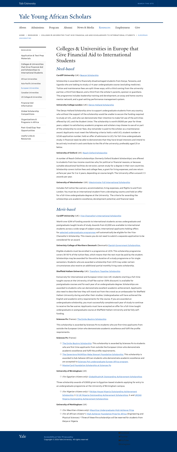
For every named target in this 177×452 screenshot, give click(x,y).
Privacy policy (67, 437)
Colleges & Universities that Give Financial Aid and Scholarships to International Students (88, 35)
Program (53, 28)
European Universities (30, 88)
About (22, 28)
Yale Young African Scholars (56, 16)
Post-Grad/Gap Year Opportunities (31, 129)
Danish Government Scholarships (124, 245)
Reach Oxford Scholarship (95, 153)
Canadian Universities (30, 93)
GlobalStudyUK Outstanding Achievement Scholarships (115, 377)
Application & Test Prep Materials (32, 57)
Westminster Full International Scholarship (109, 182)
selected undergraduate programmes (78, 232)
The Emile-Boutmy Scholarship (91, 319)
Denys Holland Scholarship (101, 105)
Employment (121, 28)
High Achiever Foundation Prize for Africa (107, 414)
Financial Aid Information (27, 104)
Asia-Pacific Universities (31, 84)
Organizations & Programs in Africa (30, 121)
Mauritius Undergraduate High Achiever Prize (112, 410)
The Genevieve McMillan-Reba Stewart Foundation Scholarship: (93, 354)
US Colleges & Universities (31, 97)
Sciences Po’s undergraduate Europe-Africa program (103, 362)
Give (137, 27)
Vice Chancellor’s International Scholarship (100, 216)
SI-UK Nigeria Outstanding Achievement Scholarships (102, 395)
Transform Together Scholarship (105, 271)
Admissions (36, 28)
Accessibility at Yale (52, 437)
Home (22, 35)
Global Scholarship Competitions (30, 112)
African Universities (29, 79)
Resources (104, 28)
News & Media (85, 27)
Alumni (67, 28)
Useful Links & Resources (28, 137)
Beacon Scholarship (89, 75)
